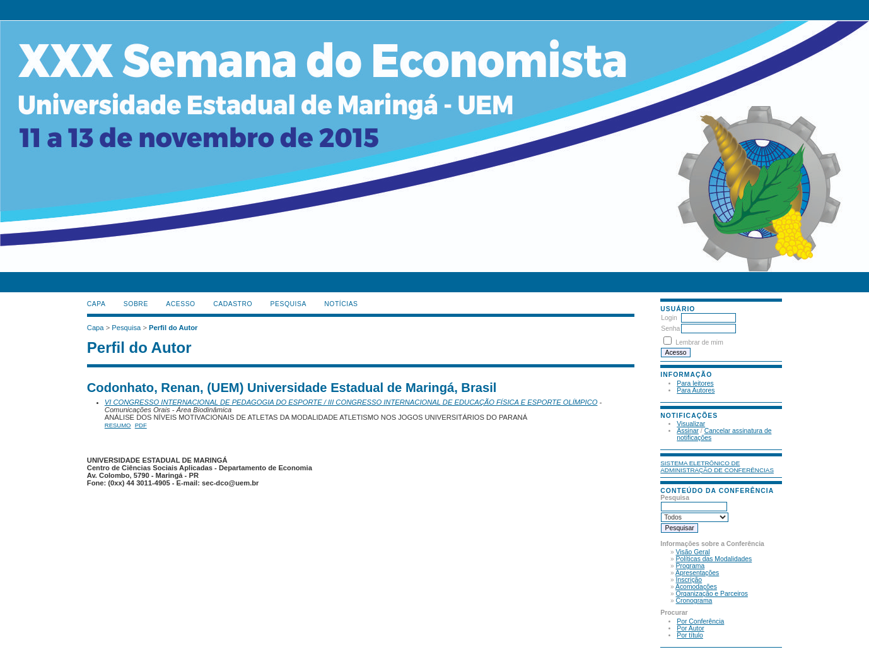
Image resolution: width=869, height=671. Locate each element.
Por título (690, 635)
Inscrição (689, 579)
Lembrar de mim (699, 342)
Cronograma (694, 600)
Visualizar (691, 423)
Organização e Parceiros (712, 593)
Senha (670, 328)
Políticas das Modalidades (714, 558)
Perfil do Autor (173, 327)
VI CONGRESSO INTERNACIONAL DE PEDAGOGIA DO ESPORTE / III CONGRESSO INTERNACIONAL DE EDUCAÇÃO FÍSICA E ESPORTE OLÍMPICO (351, 402)
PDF (141, 425)
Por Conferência (700, 621)
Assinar (688, 430)
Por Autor (690, 628)
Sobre (136, 303)
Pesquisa (288, 303)
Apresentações (697, 572)
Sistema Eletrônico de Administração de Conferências (717, 466)
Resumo (118, 425)
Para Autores (695, 390)
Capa (96, 303)
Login (669, 317)
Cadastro (232, 303)
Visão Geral (693, 552)
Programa (690, 565)
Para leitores (695, 383)
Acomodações (696, 586)
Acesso (180, 303)
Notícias (341, 303)
